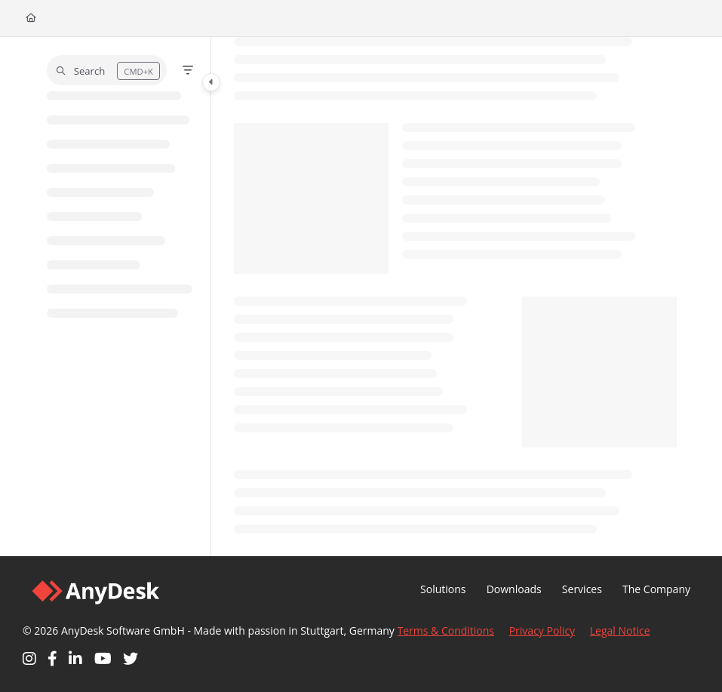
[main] (455, 296)
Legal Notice (620, 630)
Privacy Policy (542, 630)
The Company (656, 589)
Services (582, 589)
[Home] (31, 18)
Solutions (442, 589)
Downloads (514, 589)
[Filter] (188, 70)
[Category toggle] (211, 82)
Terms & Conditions (446, 630)
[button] (107, 70)
